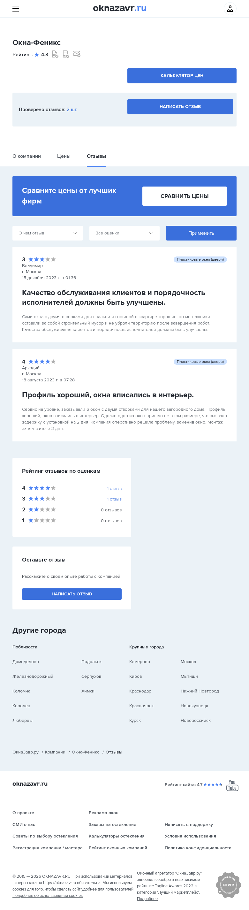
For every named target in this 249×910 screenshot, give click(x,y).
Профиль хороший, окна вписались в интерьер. (108, 395)
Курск (135, 720)
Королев (21, 705)
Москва (188, 661)
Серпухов (91, 676)
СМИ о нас (23, 824)
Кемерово (139, 661)
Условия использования (190, 836)
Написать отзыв (180, 106)
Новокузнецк (194, 705)
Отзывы (96, 156)
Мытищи (189, 676)
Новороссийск (196, 720)
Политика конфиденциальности (198, 848)
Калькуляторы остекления (117, 836)
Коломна (21, 691)
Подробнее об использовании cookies (47, 895)
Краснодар (140, 691)
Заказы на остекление (112, 824)
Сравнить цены (185, 196)
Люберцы (22, 720)
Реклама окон (103, 812)
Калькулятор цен (182, 75)
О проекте (23, 812)
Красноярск (141, 705)
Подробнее (147, 898)
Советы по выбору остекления (45, 836)
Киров (135, 676)
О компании (26, 156)
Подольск (91, 661)
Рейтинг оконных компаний (118, 848)
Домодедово (25, 661)
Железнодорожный (32, 676)
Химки (87, 691)
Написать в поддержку (189, 824)
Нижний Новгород (200, 691)
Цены (64, 156)
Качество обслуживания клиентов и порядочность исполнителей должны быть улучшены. (113, 297)
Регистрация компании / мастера (47, 848)
